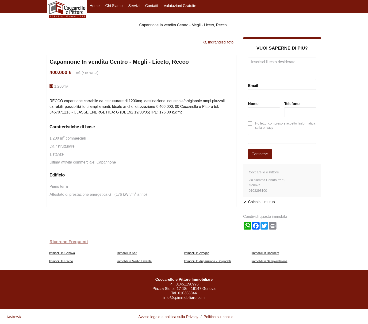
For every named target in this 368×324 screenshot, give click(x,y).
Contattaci (260, 154)
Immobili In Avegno (196, 253)
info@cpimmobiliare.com (183, 298)
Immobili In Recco (61, 261)
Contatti (151, 6)
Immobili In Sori (127, 253)
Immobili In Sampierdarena (270, 261)
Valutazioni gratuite (180, 6)
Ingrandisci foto (221, 42)
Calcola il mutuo (261, 202)
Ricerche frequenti (69, 241)
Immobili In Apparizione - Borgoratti (207, 261)
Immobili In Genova (62, 253)
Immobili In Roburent (265, 253)
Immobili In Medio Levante (134, 261)
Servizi (133, 6)
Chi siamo (114, 6)
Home (95, 6)
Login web (14, 316)
